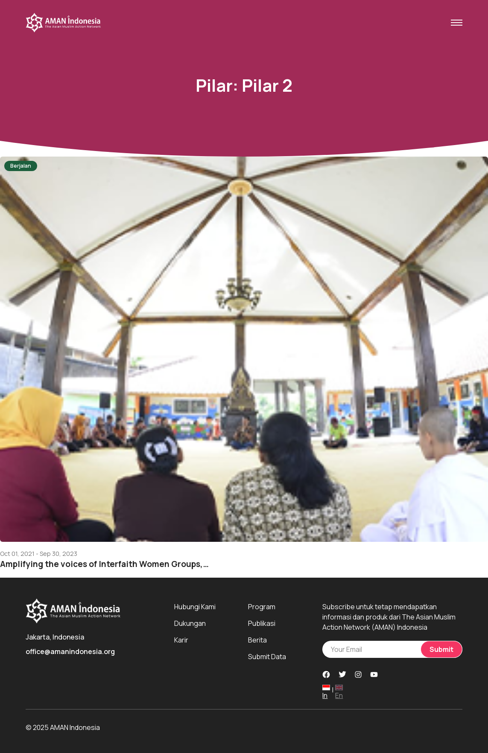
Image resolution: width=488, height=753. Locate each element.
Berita (257, 640)
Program (261, 606)
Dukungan (190, 623)
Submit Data (267, 656)
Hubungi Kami (195, 606)
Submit (441, 649)
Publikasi (261, 623)
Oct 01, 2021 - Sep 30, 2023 (38, 553)
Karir (181, 640)
